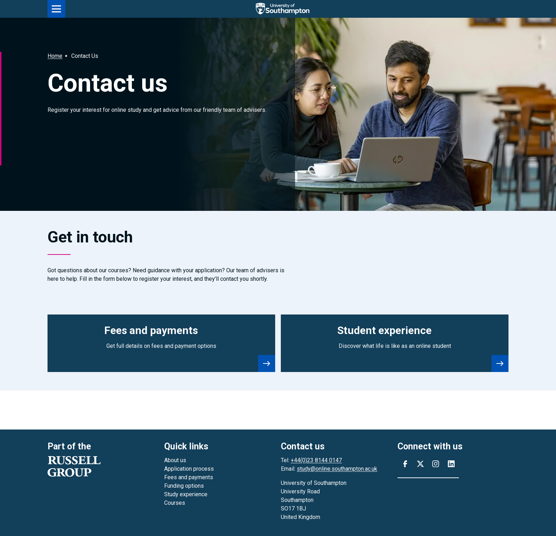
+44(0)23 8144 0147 (316, 460)
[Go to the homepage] (286, 9)
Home (55, 56)
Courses (174, 502)
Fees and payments (188, 477)
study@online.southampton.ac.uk (337, 468)
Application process (189, 468)
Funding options (184, 485)
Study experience (185, 494)
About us (175, 460)
